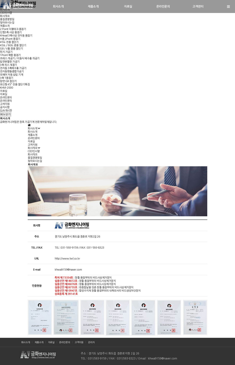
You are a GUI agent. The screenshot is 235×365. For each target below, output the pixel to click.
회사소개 (58, 6)
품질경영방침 (7, 19)
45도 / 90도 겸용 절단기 (13, 45)
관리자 (91, 342)
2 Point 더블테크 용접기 (13, 29)
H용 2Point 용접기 (10, 38)
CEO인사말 (34, 151)
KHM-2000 (6, 87)
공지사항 (4, 107)
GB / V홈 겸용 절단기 (11, 48)
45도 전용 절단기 (9, 42)
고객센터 (198, 6)
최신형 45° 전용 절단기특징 (15, 84)
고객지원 (4, 104)
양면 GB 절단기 (8, 81)
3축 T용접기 (6, 78)
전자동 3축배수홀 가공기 (13, 68)
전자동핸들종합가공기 (12, 71)
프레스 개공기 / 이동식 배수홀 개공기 (19, 58)
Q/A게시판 (6, 110)
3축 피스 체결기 (8, 65)
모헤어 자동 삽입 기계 (11, 74)
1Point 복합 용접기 (10, 55)
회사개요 (4, 16)
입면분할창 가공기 (10, 61)
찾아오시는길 (7, 22)
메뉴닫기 (5, 114)
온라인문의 (6, 97)
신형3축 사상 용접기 (11, 32)
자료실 (3, 91)
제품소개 (4, 25)
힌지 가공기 (6, 51)
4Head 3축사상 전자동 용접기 (16, 35)
